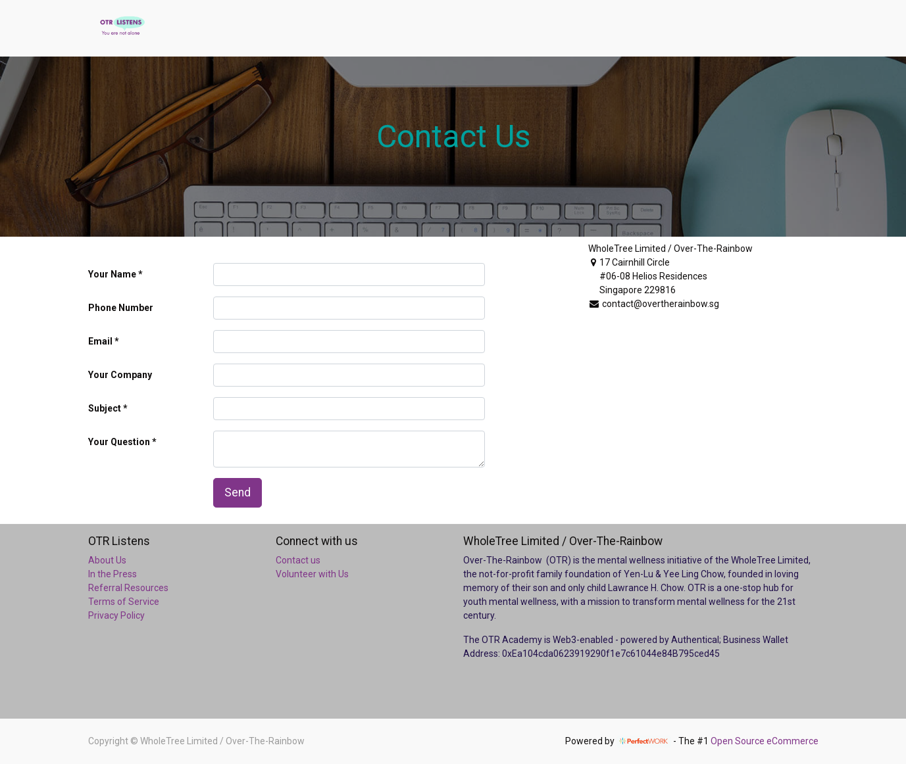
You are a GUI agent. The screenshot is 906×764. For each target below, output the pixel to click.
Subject (104, 408)
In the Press (112, 574)
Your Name (112, 274)
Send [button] (237, 492)
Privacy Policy (116, 615)
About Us (107, 560)
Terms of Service (123, 601)
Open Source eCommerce (764, 741)
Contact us (298, 560)
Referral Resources (128, 588)
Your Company (120, 375)
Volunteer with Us (312, 574)
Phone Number (120, 307)
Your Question (119, 442)
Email (100, 341)
